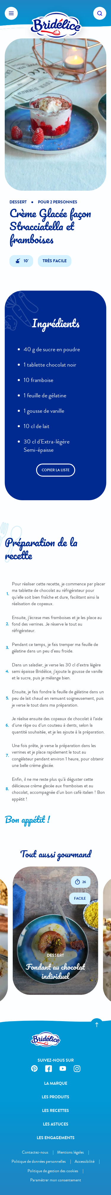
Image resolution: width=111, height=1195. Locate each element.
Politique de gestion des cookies (53, 1171)
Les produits (55, 1097)
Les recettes (55, 1110)
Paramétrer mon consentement (55, 1180)
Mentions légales (70, 1152)
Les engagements (56, 1138)
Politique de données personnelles (39, 1161)
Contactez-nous (35, 1152)
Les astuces (55, 1124)
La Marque (55, 1083)
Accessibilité (84, 1161)
